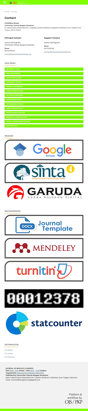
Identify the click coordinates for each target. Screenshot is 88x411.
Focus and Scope (13, 78)
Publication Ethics (14, 91)
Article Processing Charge (18, 121)
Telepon (7, 30)
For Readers (9, 350)
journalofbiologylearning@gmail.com (18, 54)
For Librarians (10, 357)
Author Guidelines (14, 95)
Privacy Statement (14, 86)
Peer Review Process (15, 113)
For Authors (9, 353)
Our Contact (12, 126)
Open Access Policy (14, 108)
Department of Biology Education (30, 373)
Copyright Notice (14, 82)
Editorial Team (12, 69)
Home (7, 12)
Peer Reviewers (13, 73)
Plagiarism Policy (14, 100)
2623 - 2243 (14, 371)
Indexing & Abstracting (16, 117)
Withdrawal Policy (15, 104)
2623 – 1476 (34, 371)
